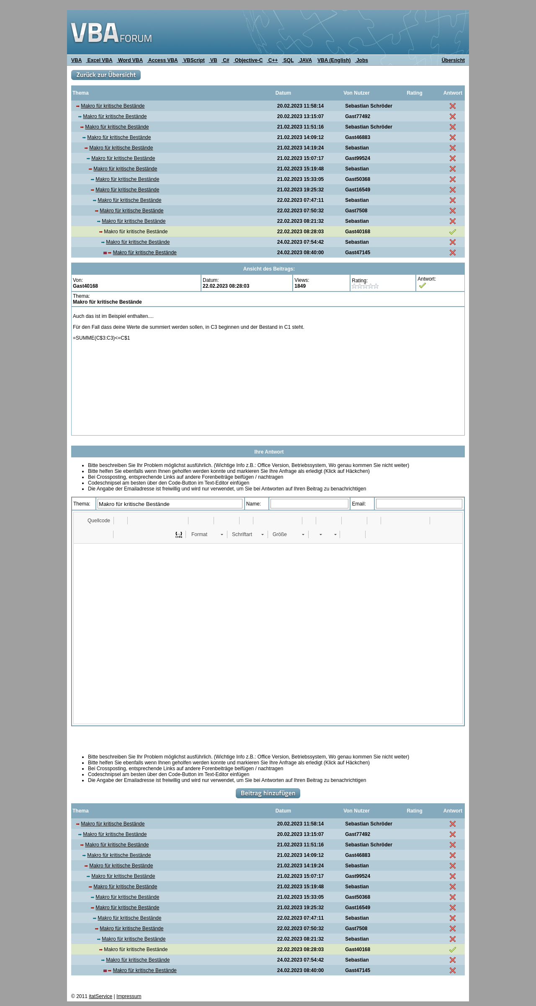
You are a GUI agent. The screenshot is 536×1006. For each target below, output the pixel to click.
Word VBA (130, 60)
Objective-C (248, 60)
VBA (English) (334, 60)
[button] (95, 520)
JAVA (305, 60)
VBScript (193, 60)
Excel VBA (99, 60)
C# (225, 60)
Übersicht (453, 60)
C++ (272, 60)
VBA (76, 60)
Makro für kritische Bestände (112, 106)
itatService (100, 996)
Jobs (361, 60)
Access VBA (162, 60)
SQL (288, 60)
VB (213, 60)
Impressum (128, 996)
